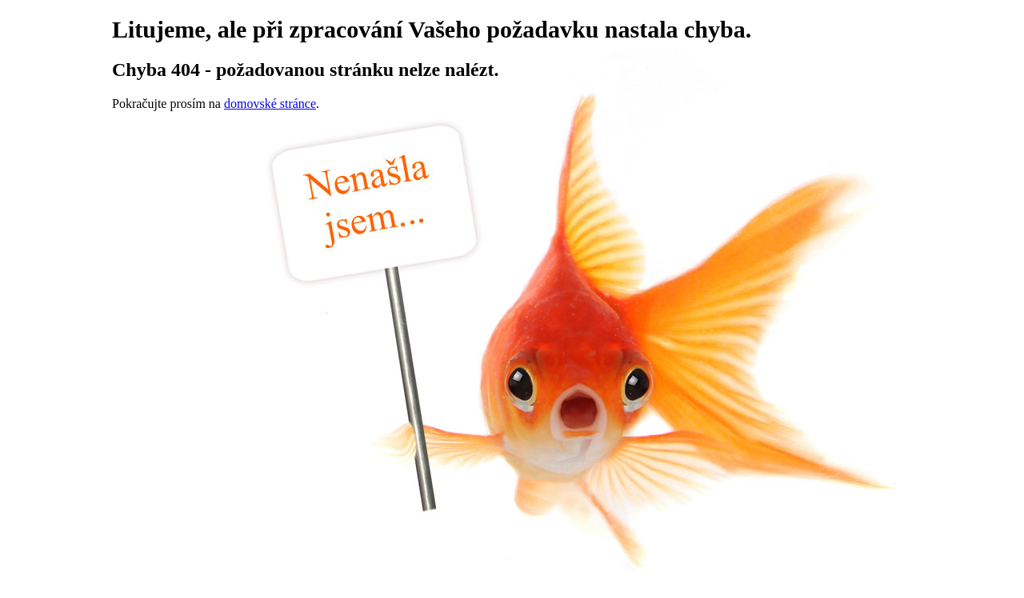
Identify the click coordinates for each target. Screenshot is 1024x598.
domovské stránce (270, 103)
